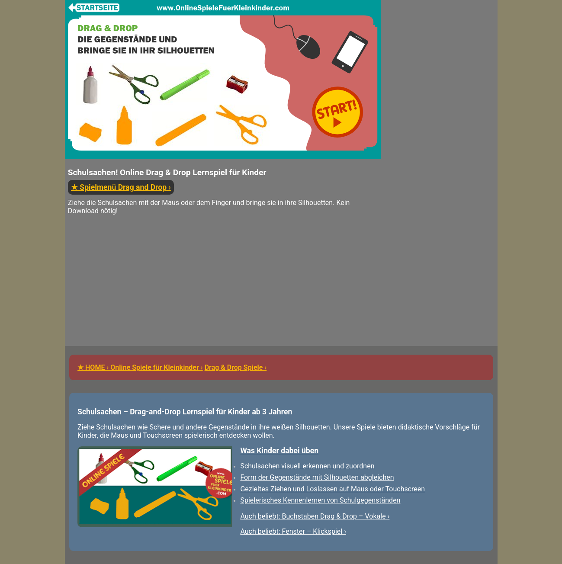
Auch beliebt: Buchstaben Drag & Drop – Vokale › (314, 516)
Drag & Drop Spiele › (236, 367)
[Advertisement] (223, 285)
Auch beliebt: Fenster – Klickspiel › (293, 531)
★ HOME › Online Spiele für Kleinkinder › (140, 367)
